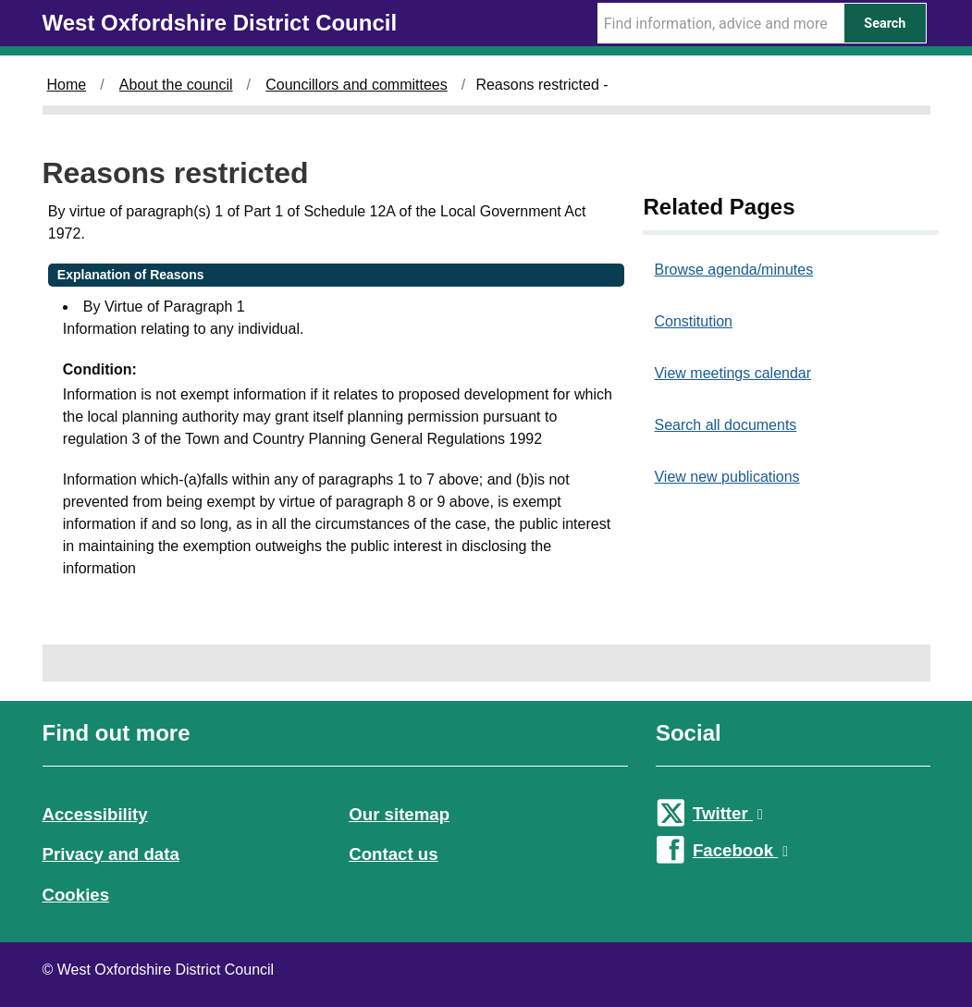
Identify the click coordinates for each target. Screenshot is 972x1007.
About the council (176, 84)
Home (67, 84)
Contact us (393, 854)
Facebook (740, 850)
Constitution (693, 321)
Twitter (728, 813)
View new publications (726, 477)
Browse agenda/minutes (733, 269)
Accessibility (95, 814)
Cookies (76, 894)
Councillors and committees (356, 84)
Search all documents (725, 425)
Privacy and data (111, 854)
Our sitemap (399, 814)
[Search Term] (720, 23)
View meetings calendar (732, 373)
